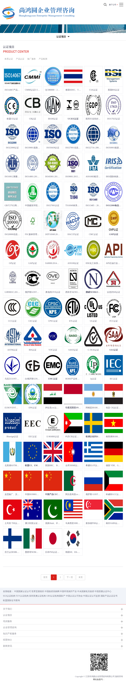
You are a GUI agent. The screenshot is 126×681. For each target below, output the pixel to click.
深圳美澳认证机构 (37, 596)
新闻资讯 (7, 646)
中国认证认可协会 (74, 596)
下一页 (70, 577)
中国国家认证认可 (22, 591)
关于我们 (7, 609)
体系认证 (9, 59)
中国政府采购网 (52, 591)
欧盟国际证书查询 (11, 600)
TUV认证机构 (22, 596)
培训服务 (7, 621)
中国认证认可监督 (91, 596)
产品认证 (20, 59)
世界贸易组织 (37, 591)
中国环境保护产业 (68, 591)
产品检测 (43, 59)
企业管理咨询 (10, 627)
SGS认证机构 (9, 596)
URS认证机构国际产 (55, 596)
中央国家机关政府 (85, 591)
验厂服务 (31, 59)
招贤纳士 (7, 639)
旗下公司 (112, 5)
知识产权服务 (10, 633)
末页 (80, 577)
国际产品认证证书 (109, 596)
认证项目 (7, 615)
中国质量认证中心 (103, 591)
